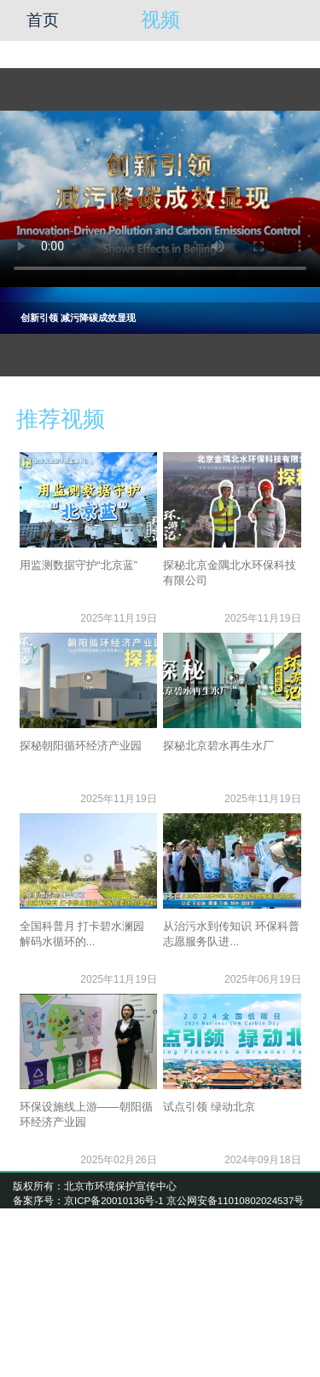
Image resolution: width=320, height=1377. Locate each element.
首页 (42, 20)
